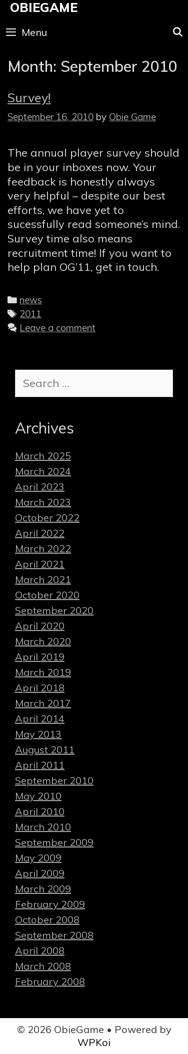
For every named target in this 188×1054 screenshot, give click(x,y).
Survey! (29, 97)
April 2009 (39, 873)
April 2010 (39, 811)
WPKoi (94, 1042)
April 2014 (39, 718)
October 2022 (47, 517)
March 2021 (43, 579)
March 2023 (43, 502)
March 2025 (43, 455)
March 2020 (43, 641)
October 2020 (47, 595)
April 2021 (39, 564)
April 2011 (39, 765)
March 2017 (43, 703)
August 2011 (44, 749)
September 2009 (54, 842)
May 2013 (38, 734)
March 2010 (43, 827)
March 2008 (43, 966)
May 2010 (38, 796)
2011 (31, 314)
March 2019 (43, 672)
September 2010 (54, 780)
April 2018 (39, 687)
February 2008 (50, 981)
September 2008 (54, 935)
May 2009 (38, 857)
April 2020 (39, 626)
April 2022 (39, 533)
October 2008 (47, 919)
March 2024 (43, 471)
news (31, 300)
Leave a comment (58, 328)
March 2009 (43, 888)
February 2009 (50, 904)
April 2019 (39, 656)
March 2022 (43, 548)
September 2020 (54, 610)
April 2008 (39, 950)
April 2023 (39, 486)
